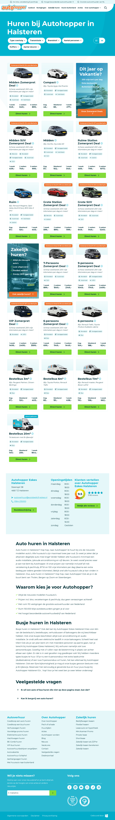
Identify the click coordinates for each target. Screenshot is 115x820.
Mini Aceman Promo (84, 731)
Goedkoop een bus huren (18, 725)
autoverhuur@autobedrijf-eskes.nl (30, 497)
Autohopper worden (50, 735)
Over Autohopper (49, 721)
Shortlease (80, 738)
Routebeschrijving (22, 510)
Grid (102, 40)
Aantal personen (71, 40)
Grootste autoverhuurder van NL (92, 2)
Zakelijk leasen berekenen (87, 745)
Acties (80, 8)
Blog (44, 738)
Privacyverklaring (49, 816)
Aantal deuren (30, 47)
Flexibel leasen (82, 725)
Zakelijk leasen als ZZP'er (87, 742)
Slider (96, 40)
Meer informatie (17, 85)
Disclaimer (35, 816)
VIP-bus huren (13, 745)
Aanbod (31, 8)
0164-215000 (20, 501)
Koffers (13, 47)
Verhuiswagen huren (16, 728)
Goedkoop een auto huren (19, 721)
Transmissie (35, 40)
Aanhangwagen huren (17, 759)
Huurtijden (46, 728)
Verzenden (52, 793)
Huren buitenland (68, 8)
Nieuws (45, 742)
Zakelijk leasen (82, 749)
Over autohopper (92, 8)
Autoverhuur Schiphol (17, 756)
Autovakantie (13, 752)
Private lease (81, 735)
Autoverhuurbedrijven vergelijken (22, 749)
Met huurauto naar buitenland (20, 762)
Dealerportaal (48, 756)
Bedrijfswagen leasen (85, 721)
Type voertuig (16, 40)
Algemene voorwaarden (17, 816)
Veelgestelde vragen (50, 752)
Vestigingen (41, 8)
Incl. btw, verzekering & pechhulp (25, 2)
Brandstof (52, 40)
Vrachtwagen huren (16, 738)
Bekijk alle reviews (86, 506)
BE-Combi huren (14, 742)
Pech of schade (48, 725)
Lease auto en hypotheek (87, 728)
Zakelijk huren (54, 8)
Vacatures (46, 745)
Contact (45, 749)
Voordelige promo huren (18, 731)
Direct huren (21, 114)
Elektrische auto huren (17, 735)
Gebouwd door (99, 815)
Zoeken (105, 7)
